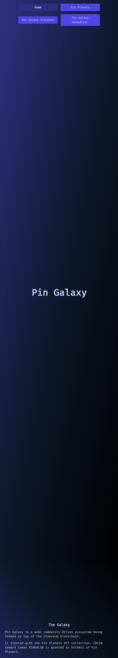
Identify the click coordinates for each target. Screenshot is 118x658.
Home (38, 7)
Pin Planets (80, 7)
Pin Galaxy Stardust (38, 20)
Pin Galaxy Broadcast (80, 20)
